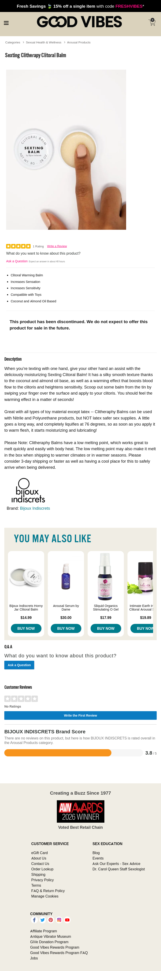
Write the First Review (80, 715)
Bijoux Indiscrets (35, 508)
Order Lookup (42, 869)
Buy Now (26, 628)
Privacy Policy (42, 880)
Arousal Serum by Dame (66, 607)
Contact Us (40, 863)
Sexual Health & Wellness (43, 42)
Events (97, 858)
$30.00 (66, 617)
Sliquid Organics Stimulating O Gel (106, 607)
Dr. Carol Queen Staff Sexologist (118, 869)
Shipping (38, 874)
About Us (38, 858)
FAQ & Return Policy (48, 890)
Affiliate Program (43, 931)
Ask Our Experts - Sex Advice (116, 863)
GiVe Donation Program (49, 942)
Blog (96, 852)
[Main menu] (6, 22)
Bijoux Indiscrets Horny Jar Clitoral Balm (26, 607)
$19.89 (145, 617)
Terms (36, 885)
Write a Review (57, 246)
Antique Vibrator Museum (50, 936)
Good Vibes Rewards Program (54, 947)
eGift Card (39, 852)
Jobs (34, 958)
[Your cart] (152, 22)
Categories (12, 42)
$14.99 (26, 617)
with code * (80, 6)
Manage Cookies (44, 896)
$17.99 (105, 617)
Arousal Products (78, 42)
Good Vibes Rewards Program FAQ (59, 952)
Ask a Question (17, 261)
